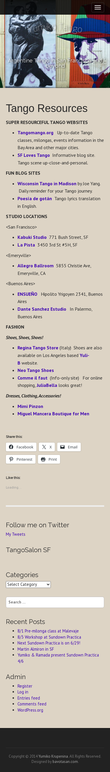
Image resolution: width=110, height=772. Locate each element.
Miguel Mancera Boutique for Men (53, 413)
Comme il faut (33, 378)
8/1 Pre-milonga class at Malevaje (48, 631)
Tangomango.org (35, 132)
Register (25, 686)
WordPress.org (30, 710)
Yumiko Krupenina (53, 756)
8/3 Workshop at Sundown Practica (49, 637)
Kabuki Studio (32, 237)
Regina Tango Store (38, 348)
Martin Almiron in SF (36, 649)
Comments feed (32, 704)
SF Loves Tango (34, 155)
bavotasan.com (65, 761)
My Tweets (15, 534)
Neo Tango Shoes (36, 370)
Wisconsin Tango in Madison (48, 183)
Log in (23, 692)
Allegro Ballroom (36, 265)
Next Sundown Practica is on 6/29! (49, 643)
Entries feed (29, 698)
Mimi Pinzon (30, 406)
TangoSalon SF (28, 550)
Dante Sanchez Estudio (42, 309)
